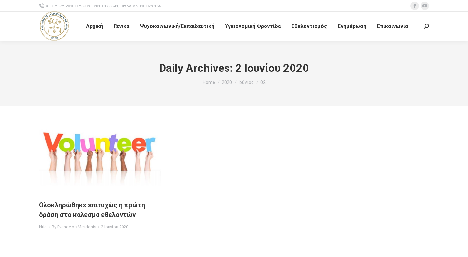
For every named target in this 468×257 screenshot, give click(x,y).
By (74, 227)
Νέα (43, 227)
